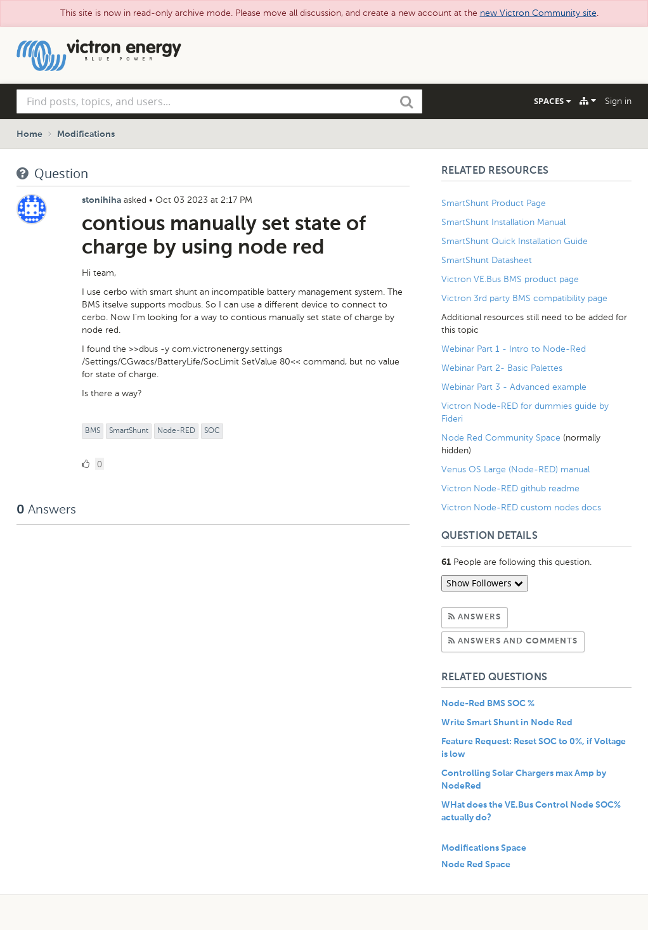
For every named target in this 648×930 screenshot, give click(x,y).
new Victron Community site (538, 13)
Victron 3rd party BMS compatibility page (524, 298)
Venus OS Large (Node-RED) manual (515, 469)
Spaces (552, 101)
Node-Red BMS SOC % (488, 703)
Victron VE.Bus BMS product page (510, 279)
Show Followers (484, 583)
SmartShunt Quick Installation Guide (514, 241)
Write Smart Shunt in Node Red (507, 722)
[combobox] (219, 101)
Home (29, 134)
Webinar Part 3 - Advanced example (513, 387)
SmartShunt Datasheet (486, 260)
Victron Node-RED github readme (510, 488)
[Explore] (587, 100)
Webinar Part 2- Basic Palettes (501, 368)
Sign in (618, 101)
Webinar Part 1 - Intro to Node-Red (513, 349)
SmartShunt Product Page (493, 203)
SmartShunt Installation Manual (503, 222)
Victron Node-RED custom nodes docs (521, 507)
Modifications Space (483, 848)
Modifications (86, 134)
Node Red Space (475, 864)
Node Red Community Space (501, 437)
